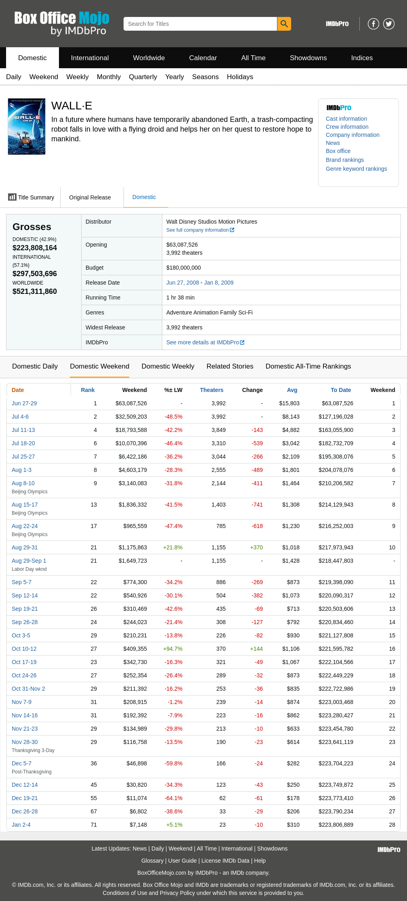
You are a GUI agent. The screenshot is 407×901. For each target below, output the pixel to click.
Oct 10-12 (24, 648)
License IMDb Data (225, 860)
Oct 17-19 (24, 662)
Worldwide (149, 58)
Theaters (211, 390)
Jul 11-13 (23, 430)
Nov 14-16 (25, 715)
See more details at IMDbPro (205, 342)
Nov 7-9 (21, 702)
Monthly (109, 77)
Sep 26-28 (25, 622)
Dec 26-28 (25, 811)
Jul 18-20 (23, 443)
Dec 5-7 (21, 763)
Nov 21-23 (25, 728)
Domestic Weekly (167, 366)
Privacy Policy (177, 893)
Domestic (32, 58)
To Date (341, 390)
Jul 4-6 (20, 416)
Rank (87, 390)
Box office (338, 151)
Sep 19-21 (25, 609)
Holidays (240, 77)
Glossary (152, 860)
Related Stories (229, 366)
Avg (292, 390)
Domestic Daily (35, 366)
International (90, 58)
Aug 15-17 (25, 504)
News (333, 143)
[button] (349, 160)
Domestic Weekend (99, 366)
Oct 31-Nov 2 (28, 688)
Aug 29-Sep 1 (29, 560)
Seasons (205, 77)
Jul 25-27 (23, 456)
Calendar (203, 58)
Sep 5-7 (21, 582)
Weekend (44, 77)
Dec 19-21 (25, 798)
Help (260, 860)
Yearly (174, 77)
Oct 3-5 (21, 635)
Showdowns (308, 58)
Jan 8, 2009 (218, 282)
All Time (253, 58)
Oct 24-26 (24, 675)
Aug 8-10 (23, 483)
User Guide (182, 860)
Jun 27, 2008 (182, 282)
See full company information (200, 230)
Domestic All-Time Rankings (308, 366)
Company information (353, 135)
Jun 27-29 (24, 403)
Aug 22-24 (25, 526)
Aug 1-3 (21, 470)
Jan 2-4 (21, 824)
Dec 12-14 (25, 785)
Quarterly (143, 77)
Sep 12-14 (25, 595)
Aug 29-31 (25, 547)
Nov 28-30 (25, 742)
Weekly (77, 77)
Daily (13, 77)
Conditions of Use (125, 893)
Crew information (347, 127)
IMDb (237, 873)
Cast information (346, 118)
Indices (362, 58)
